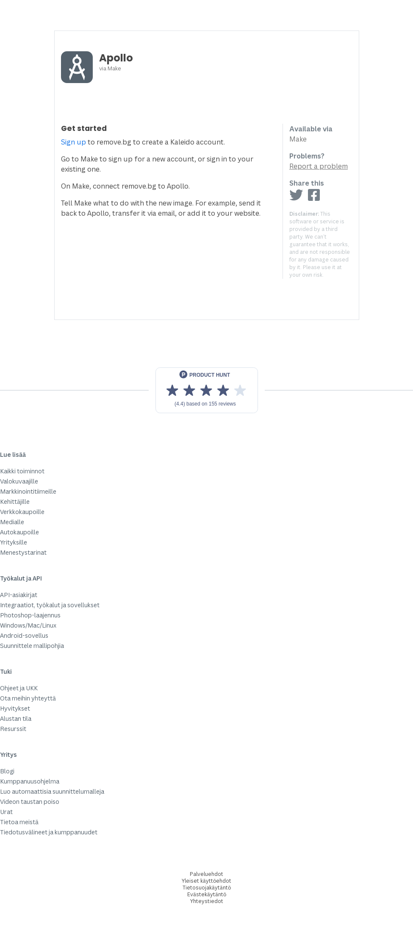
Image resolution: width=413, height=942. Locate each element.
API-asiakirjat (18, 595)
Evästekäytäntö (206, 894)
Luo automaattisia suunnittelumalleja (52, 791)
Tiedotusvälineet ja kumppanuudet (48, 832)
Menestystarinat (23, 552)
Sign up (73, 142)
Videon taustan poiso (29, 802)
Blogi (7, 771)
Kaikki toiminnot (22, 471)
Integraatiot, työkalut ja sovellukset (50, 605)
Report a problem (318, 166)
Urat (6, 812)
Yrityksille (13, 542)
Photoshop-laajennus (30, 615)
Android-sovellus (24, 635)
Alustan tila (15, 718)
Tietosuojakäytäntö (207, 887)
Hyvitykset (15, 708)
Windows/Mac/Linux (28, 625)
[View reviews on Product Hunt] (206, 390)
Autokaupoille (19, 532)
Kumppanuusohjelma (29, 781)
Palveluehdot (206, 874)
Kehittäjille (15, 501)
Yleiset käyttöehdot (206, 880)
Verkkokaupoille (22, 512)
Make (114, 68)
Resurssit (13, 729)
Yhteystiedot (206, 901)
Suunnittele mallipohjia (32, 646)
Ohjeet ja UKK (19, 688)
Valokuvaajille (19, 481)
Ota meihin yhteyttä (28, 698)
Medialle (12, 522)
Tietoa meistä (19, 822)
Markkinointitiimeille (28, 491)
